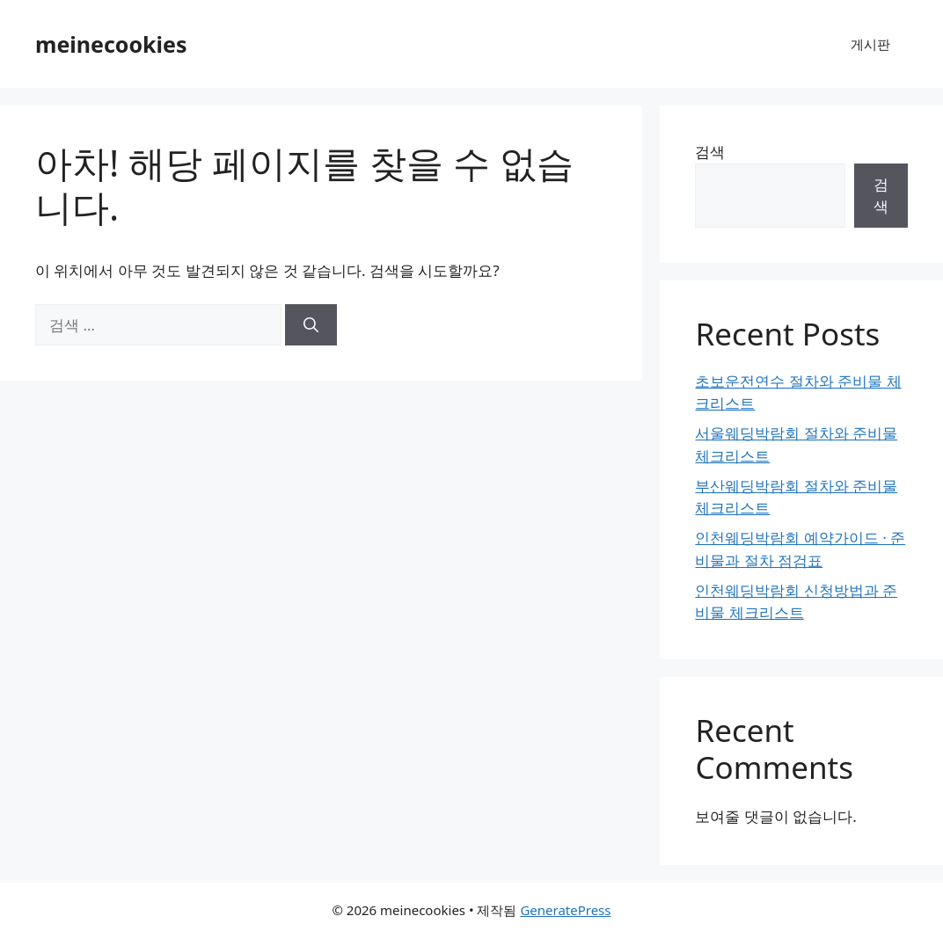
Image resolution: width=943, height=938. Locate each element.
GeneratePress (565, 910)
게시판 (870, 44)
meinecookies (111, 44)
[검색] (311, 325)
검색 (710, 152)
